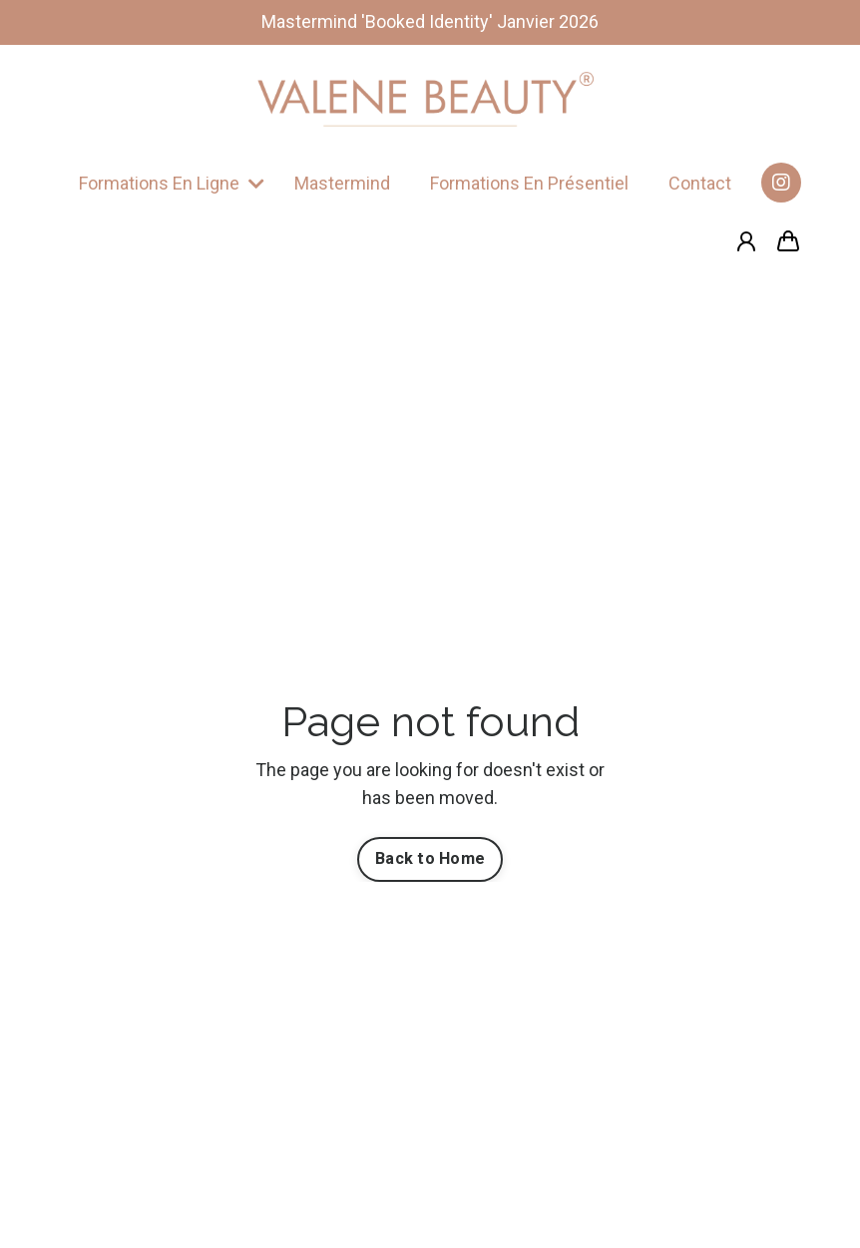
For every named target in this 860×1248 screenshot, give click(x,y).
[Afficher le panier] (788, 241)
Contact (699, 183)
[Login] (746, 241)
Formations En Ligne (171, 183)
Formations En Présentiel (529, 183)
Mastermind (342, 183)
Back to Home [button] (430, 858)
